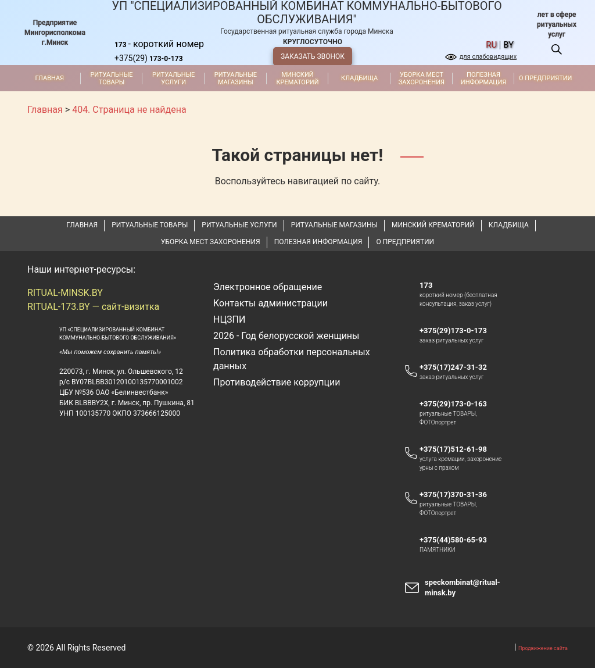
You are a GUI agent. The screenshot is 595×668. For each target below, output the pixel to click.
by (508, 45)
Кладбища (359, 78)
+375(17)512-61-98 (453, 449)
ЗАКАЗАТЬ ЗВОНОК (313, 56)
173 (426, 285)
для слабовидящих (488, 56)
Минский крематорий (297, 78)
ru (491, 45)
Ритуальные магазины (235, 78)
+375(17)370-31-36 (453, 494)
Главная (49, 78)
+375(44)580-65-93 (459, 540)
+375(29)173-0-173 (459, 330)
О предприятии (545, 78)
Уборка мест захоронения (422, 78)
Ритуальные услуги (173, 78)
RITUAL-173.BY (58, 306)
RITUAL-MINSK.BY (65, 292)
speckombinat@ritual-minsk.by (462, 587)
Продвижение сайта (543, 648)
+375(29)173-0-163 (459, 404)
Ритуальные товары (111, 78)
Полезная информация (483, 78)
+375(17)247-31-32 (453, 367)
